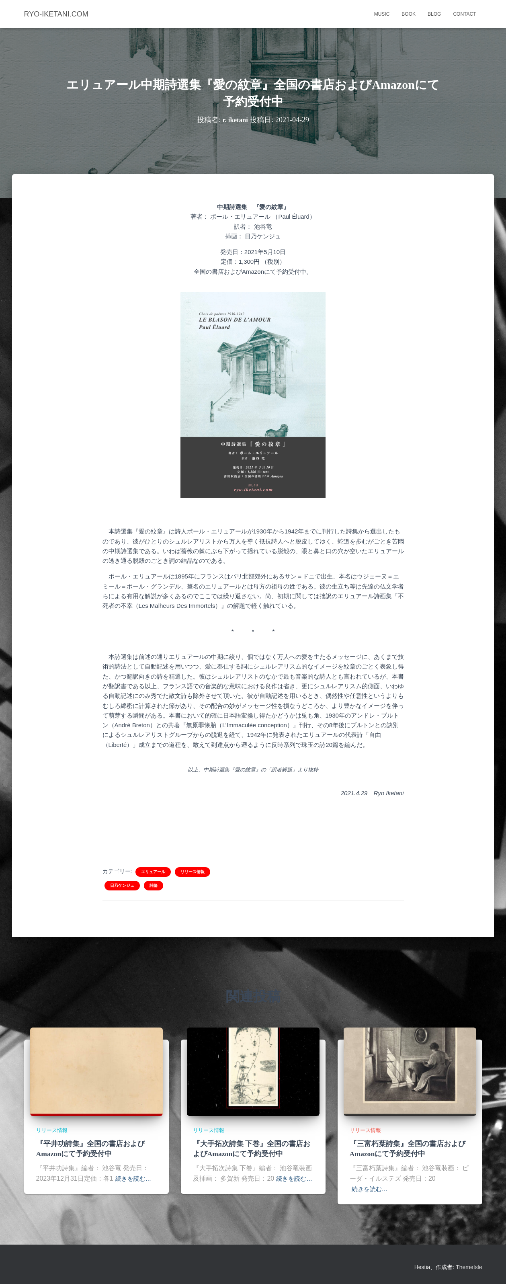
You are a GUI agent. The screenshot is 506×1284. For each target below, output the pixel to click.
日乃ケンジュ (122, 885)
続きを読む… (134, 1177)
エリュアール (153, 872)
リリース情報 (192, 872)
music (382, 14)
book (409, 14)
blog (434, 14)
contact (464, 14)
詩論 (154, 885)
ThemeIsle (469, 1266)
